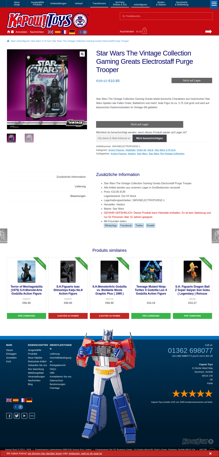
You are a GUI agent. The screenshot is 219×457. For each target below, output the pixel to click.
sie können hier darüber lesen (45, 453)
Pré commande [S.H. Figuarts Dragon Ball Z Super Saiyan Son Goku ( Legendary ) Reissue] (192, 316)
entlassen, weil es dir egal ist (85, 453)
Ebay (32, 416)
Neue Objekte (35, 357)
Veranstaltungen (36, 376)
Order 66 (141, 150)
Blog (30, 384)
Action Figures (116, 150)
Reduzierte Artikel (37, 361)
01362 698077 (190, 350)
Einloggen (11, 354)
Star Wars (142, 153)
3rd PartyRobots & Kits (120, 3)
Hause (8, 32)
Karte (210, 383)
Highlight (130, 150)
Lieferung (55, 354)
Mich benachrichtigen (149, 138)
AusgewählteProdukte (37, 3)
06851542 (67, 449)
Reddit (150, 225)
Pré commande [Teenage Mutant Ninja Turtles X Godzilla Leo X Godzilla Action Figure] (150, 316)
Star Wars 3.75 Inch (41, 41)
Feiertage (55, 388)
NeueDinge (17, 3)
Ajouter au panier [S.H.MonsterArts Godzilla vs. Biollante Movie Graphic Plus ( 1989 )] (109, 316)
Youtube (24, 416)
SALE (150, 150)
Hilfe (52, 373)
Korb (8, 361)
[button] (82, 54)
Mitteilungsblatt (36, 373)
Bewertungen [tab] (78, 196)
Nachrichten (37, 32)
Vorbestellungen (58, 3)
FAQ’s (53, 369)
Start (13, 41)
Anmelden (21, 32)
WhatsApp (111, 225)
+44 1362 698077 (181, 356)
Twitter (139, 225)
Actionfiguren (140, 4)
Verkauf (78, 3)
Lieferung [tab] (80, 186)
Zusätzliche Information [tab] (71, 176)
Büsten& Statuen (161, 3)
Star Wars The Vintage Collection (166, 153)
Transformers (99, 3)
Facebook (126, 225)
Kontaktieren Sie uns (12, 32)
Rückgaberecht (58, 365)
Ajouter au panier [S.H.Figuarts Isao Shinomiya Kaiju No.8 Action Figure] (68, 316)
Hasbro (132, 153)
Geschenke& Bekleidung (181, 3)
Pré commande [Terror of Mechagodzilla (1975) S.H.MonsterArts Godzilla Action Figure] (26, 316)
